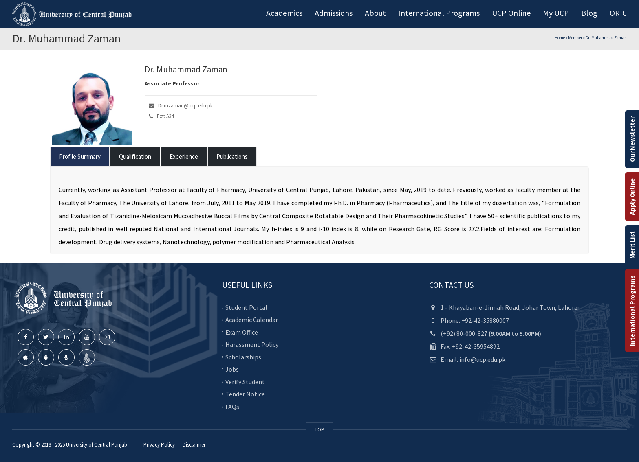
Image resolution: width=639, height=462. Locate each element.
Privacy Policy (159, 444)
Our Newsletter (632, 139)
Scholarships (243, 357)
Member (575, 37)
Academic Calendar (251, 319)
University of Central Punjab (96, 444)
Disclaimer (193, 444)
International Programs (632, 310)
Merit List (632, 245)
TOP (319, 429)
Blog (589, 13)
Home (560, 37)
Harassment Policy (251, 344)
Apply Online (632, 196)
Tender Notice (245, 394)
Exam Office (241, 332)
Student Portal (246, 307)
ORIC (618, 13)
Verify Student (245, 382)
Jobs (232, 369)
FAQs (232, 407)
